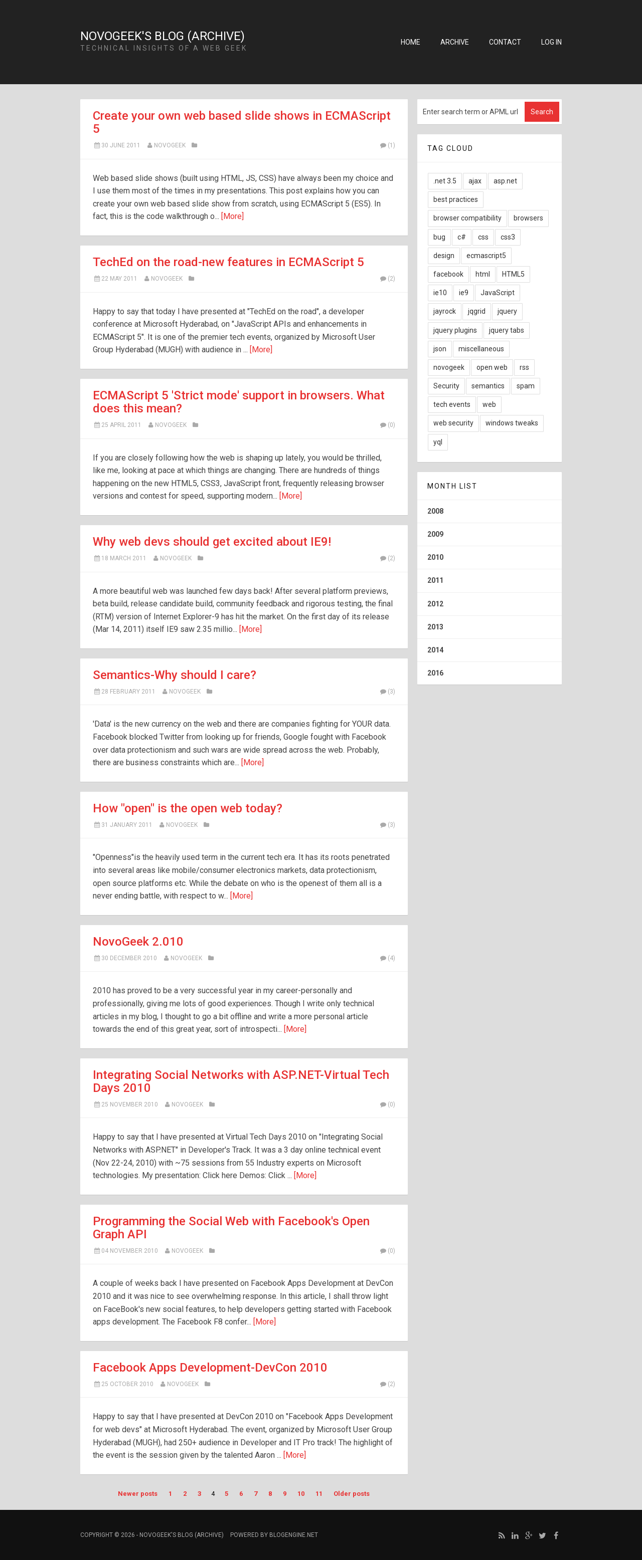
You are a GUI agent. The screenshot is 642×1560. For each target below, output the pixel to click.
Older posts (352, 1493)
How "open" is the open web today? (187, 808)
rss (524, 367)
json (439, 349)
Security (446, 386)
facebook (448, 274)
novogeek (187, 1104)
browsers (528, 218)
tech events (451, 404)
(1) (387, 145)
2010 (435, 557)
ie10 (440, 293)
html (482, 274)
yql (437, 442)
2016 (435, 673)
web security (453, 423)
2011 (435, 580)
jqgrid (477, 311)
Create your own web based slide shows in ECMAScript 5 (242, 122)
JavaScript (497, 293)
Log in (551, 42)
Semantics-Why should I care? (174, 675)
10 (300, 1493)
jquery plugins (455, 330)
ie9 (463, 293)
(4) (387, 958)
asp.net (505, 181)
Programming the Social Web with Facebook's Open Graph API (231, 1227)
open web (492, 367)
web (489, 404)
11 (319, 1493)
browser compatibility (467, 218)
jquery (507, 311)
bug (439, 237)
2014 (435, 650)
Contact (505, 42)
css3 (508, 237)
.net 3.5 (444, 181)
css (483, 237)
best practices (455, 199)
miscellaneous (481, 349)
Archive (454, 42)
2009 (435, 534)
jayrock (444, 311)
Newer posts (137, 1493)
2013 (435, 627)
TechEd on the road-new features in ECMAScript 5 (228, 262)
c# (461, 237)
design (443, 256)
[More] (232, 216)
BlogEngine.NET (293, 1534)
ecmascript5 (486, 256)
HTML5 (513, 274)
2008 (435, 511)
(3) (387, 691)
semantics (488, 386)
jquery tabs (506, 330)
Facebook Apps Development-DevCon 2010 (210, 1368)
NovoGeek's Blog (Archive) (162, 36)
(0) (387, 424)
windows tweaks (512, 423)
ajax (475, 181)
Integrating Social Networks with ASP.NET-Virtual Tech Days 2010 (241, 1081)
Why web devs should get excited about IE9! (212, 542)
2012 (435, 604)
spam (526, 386)
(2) (387, 278)
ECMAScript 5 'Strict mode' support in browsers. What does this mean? (239, 401)
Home (410, 42)
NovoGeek (170, 145)
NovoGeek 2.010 (138, 942)
